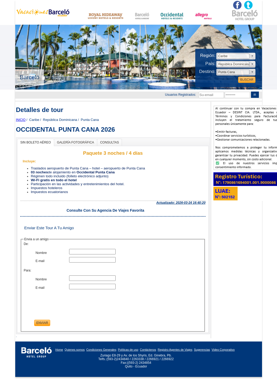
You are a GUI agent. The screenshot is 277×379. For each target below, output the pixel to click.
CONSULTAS (109, 142)
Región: (208, 55)
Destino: (207, 71)
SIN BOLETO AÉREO (35, 142)
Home (59, 349)
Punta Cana (90, 120)
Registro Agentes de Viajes (175, 349)
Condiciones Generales (101, 349)
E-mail (39, 261)
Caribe (34, 120)
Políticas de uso (128, 349)
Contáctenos (148, 349)
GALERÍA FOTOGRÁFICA (75, 142)
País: (210, 63)
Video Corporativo (223, 349)
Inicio (21, 120)
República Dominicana (60, 120)
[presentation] (74, 302)
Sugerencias (202, 349)
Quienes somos (75, 349)
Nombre (41, 253)
